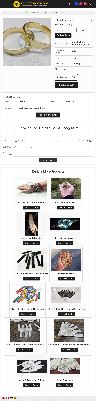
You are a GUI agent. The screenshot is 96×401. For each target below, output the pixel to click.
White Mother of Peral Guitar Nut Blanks (25, 345)
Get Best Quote (31, 207)
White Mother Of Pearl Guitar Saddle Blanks (69, 345)
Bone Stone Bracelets (65, 203)
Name (10, 135)
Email (57, 135)
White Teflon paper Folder (31, 380)
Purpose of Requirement (7, 147)
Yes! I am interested (48, 115)
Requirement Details (7, 153)
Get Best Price (63, 35)
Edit (82, 30)
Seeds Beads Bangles (31, 238)
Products (12, 12)
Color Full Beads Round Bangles (30, 12)
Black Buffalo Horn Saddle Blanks (31, 274)
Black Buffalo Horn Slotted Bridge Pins (66, 309)
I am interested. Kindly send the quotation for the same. (53, 154)
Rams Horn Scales (66, 274)
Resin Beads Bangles (64, 238)
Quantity (56, 141)
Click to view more (62, 69)
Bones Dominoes (64, 380)
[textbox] (71, 30)
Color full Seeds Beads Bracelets (31, 203)
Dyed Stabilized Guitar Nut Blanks (27, 309)
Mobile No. (8, 141)
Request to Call (66, 77)
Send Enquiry (66, 85)
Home (4, 12)
